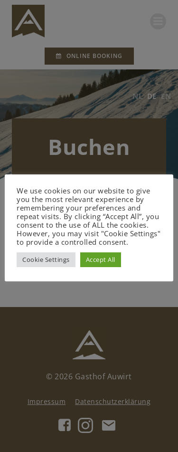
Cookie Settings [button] (46, 259)
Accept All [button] (100, 259)
